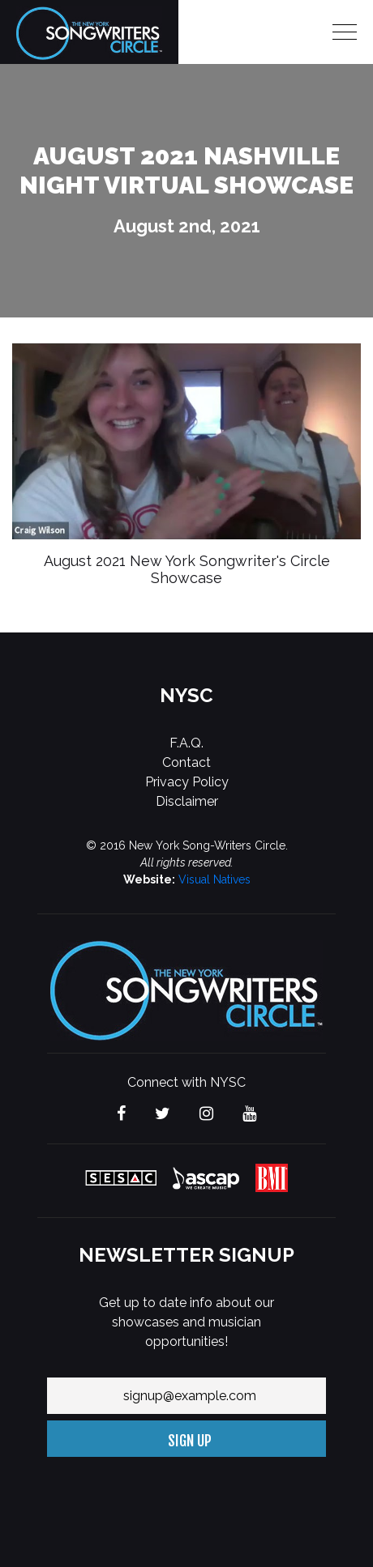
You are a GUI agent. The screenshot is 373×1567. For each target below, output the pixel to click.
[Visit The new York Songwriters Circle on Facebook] (121, 1114)
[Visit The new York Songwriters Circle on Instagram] (206, 1114)
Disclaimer (187, 801)
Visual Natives (214, 879)
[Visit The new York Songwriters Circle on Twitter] (162, 1114)
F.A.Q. (186, 743)
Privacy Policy (187, 782)
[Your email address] (186, 1396)
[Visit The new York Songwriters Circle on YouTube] (249, 1114)
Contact (186, 762)
